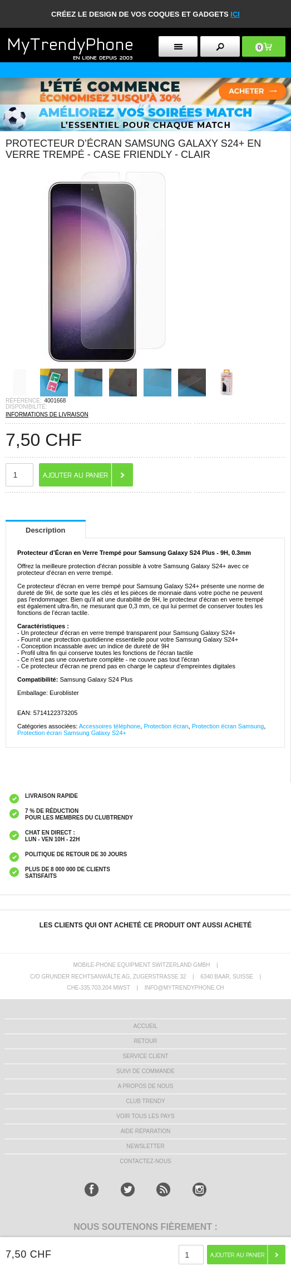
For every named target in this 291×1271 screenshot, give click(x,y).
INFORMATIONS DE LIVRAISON (47, 414)
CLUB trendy (145, 1101)
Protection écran (166, 726)
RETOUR (145, 1041)
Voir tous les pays (145, 1116)
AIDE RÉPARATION (146, 1131)
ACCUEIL (145, 1026)
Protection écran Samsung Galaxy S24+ (71, 732)
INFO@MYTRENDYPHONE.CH (184, 988)
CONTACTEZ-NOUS (145, 1161)
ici (235, 14)
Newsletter (145, 1146)
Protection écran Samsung (228, 726)
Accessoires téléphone (110, 726)
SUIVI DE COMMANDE (145, 1071)
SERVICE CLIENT (145, 1056)
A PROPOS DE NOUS (145, 1086)
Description (46, 530)
